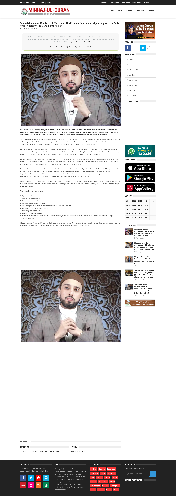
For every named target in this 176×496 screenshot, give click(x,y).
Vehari (108, 490)
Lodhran (93, 481)
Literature (140, 10)
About (119, 10)
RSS (153, 2)
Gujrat (103, 473)
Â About (130, 64)
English (41, 2)
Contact (151, 10)
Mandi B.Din (103, 481)
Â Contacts (131, 90)
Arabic (33, 2)
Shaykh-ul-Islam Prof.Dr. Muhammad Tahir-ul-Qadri (41, 451)
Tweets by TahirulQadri (79, 451)
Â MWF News (132, 85)
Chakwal (102, 469)
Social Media (125, 2)
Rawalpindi (115, 485)
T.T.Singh (101, 490)
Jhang (92, 477)
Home (112, 10)
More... (115, 490)
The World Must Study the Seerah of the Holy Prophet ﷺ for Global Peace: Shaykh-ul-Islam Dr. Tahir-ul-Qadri (145, 273)
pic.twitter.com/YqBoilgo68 (80, 42)
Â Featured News (133, 70)
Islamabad (111, 473)
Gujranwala (94, 473)
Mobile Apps (114, 2)
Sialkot (92, 490)
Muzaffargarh (95, 485)
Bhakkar (93, 469)
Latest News (130, 225)
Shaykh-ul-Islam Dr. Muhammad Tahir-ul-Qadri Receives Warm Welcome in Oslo (144, 260)
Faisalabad (111, 469)
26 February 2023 (31, 28)
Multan (112, 481)
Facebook (24, 446)
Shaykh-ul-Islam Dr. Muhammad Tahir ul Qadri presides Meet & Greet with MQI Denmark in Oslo (144, 232)
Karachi (99, 477)
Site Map (146, 2)
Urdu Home (131, 95)
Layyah (114, 477)
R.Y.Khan (105, 485)
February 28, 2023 (86, 46)
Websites (104, 2)
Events (129, 10)
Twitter (74, 446)
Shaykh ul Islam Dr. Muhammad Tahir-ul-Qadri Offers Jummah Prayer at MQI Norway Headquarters (144, 246)
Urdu (49, 2)
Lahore (107, 477)
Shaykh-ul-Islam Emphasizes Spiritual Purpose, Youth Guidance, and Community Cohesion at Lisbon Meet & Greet (144, 288)
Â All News (131, 75)
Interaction (136, 2)
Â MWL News (132, 80)
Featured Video (131, 101)
